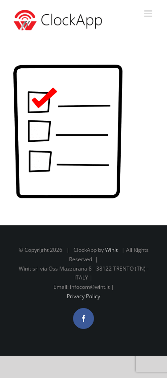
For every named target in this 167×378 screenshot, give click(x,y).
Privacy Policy (83, 296)
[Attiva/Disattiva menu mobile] (149, 13)
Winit (111, 250)
